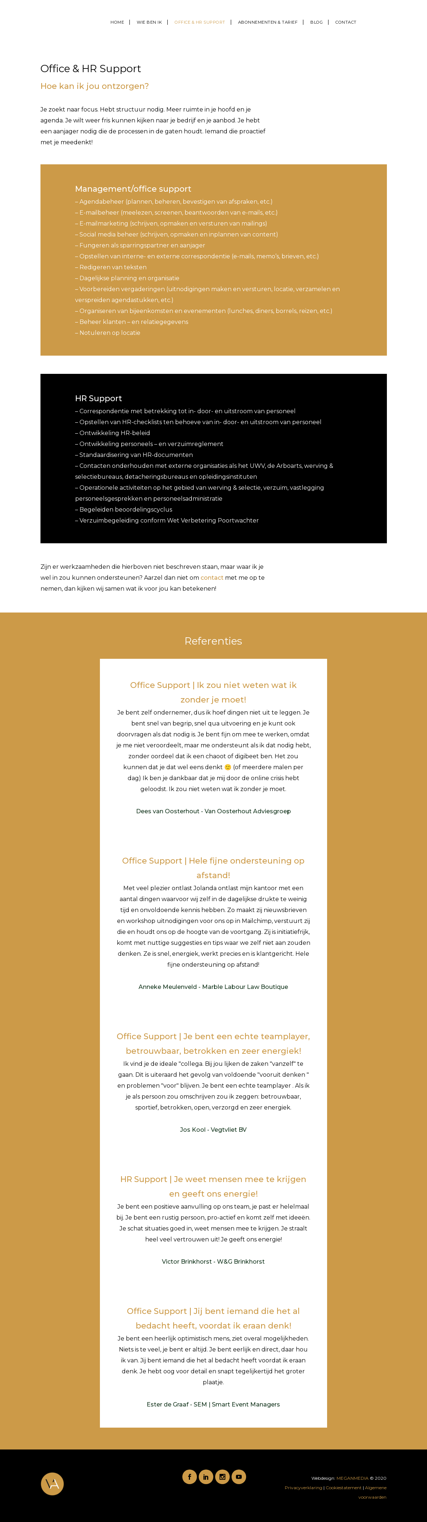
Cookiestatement (344, 1487)
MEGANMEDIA (353, 1478)
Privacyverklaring (304, 1487)
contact (212, 577)
